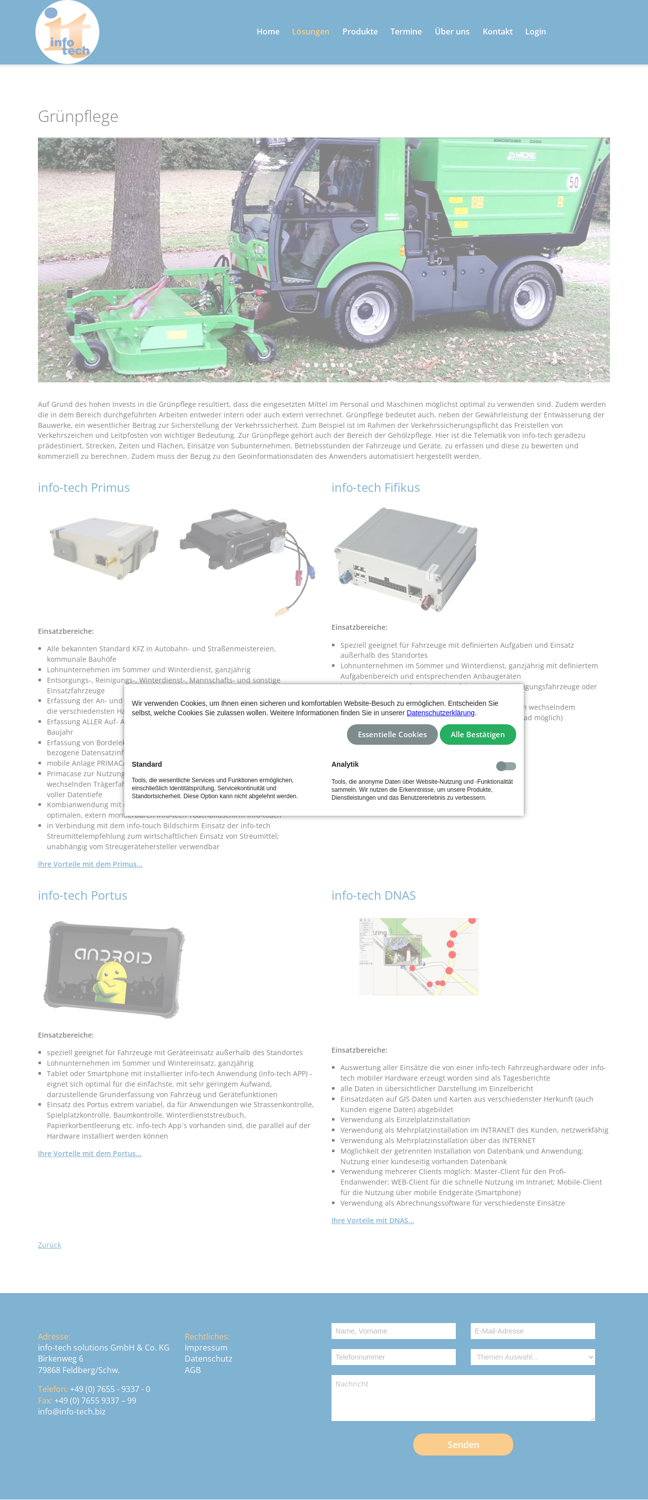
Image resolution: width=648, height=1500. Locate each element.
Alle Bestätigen (478, 734)
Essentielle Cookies (392, 734)
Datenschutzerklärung (441, 713)
